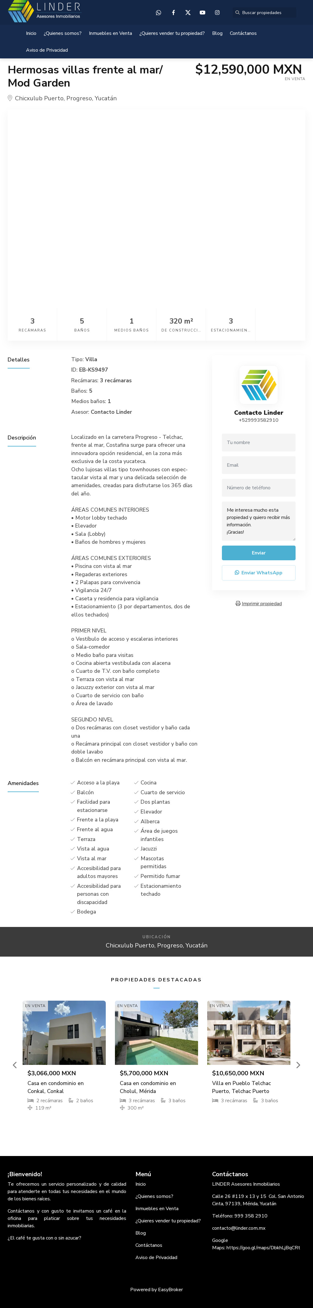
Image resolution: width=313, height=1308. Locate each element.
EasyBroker (170, 1289)
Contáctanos (243, 33)
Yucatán (106, 98)
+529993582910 (258, 420)
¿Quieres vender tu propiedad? (172, 33)
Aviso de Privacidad (47, 50)
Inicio (31, 33)
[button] (15, 1065)
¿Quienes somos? (63, 33)
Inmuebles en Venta (110, 33)
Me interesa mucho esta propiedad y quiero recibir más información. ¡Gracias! (259, 521)
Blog (217, 33)
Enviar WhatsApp (258, 572)
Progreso (79, 98)
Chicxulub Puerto (39, 98)
